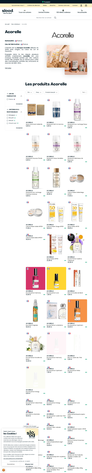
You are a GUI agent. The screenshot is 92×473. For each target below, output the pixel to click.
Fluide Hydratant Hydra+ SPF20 (77, 408)
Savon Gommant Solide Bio (34, 124)
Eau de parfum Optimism (75, 325)
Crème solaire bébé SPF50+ (34, 238)
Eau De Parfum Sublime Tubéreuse (75, 259)
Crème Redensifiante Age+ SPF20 (55, 422)
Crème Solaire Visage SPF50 (55, 226)
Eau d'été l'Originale (32, 325)
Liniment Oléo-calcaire (54, 406)
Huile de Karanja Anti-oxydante (56, 436)
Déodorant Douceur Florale (34, 158)
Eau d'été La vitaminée (33, 393)
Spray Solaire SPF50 (52, 259)
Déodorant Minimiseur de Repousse (75, 159)
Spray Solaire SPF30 (73, 226)
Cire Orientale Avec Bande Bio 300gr (56, 461)
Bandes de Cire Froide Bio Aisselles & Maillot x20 (75, 435)
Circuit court (13, 123)
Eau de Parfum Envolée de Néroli (34, 358)
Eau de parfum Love (53, 293)
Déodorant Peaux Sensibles (55, 158)
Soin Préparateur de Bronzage (35, 419)
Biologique (12, 115)
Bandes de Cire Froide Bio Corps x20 (77, 461)
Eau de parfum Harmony (33, 293)
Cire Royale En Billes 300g (75, 447)
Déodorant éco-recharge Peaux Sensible (77, 125)
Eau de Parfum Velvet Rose (34, 382)
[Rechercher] (45, 18)
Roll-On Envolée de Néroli (75, 293)
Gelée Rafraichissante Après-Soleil (76, 394)
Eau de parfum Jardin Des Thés (56, 395)
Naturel (11, 120)
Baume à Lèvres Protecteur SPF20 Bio (76, 420)
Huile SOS (49, 192)
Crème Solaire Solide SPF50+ (34, 226)
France (11, 99)
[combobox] (83, 92)
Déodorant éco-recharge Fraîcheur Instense (33, 193)
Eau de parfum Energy (32, 371)
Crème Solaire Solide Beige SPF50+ (76, 193)
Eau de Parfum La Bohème (55, 325)
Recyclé (11, 118)
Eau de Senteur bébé (32, 406)
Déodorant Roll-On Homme (55, 124)
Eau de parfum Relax (74, 371)
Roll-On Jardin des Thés (75, 336)
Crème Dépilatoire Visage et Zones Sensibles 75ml (55, 448)
